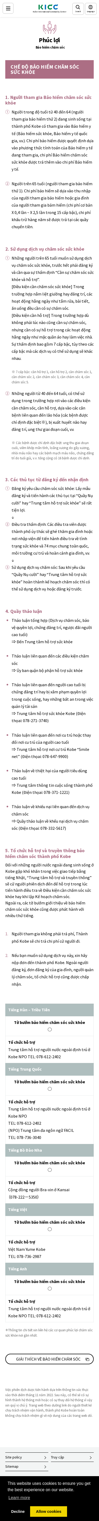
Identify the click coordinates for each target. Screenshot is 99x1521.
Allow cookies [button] (48, 1511)
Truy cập (57, 1457)
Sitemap (11, 1466)
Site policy (13, 1457)
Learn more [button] (19, 1497)
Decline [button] (18, 1511)
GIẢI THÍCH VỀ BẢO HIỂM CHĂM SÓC (48, 1359)
